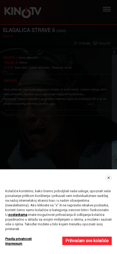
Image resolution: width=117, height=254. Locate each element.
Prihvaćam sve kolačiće (87, 240)
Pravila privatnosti (18, 239)
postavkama (17, 215)
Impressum (13, 244)
